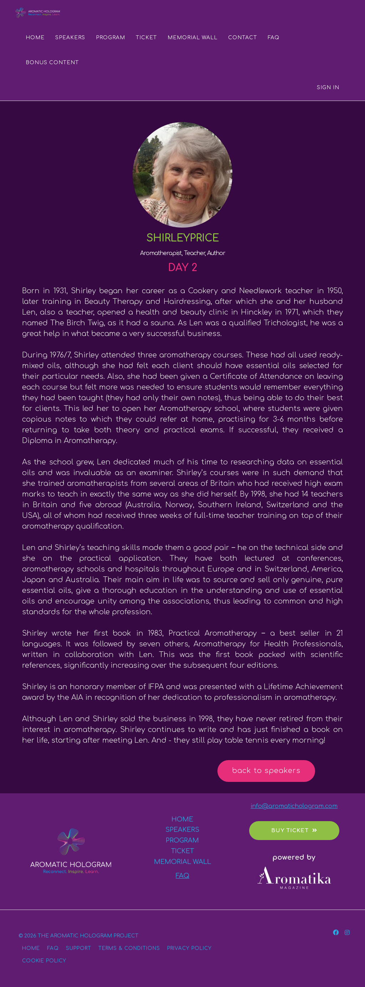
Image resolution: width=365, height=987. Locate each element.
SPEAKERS (70, 37)
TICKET (146, 37)
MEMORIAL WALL (192, 37)
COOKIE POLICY (44, 960)
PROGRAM (110, 37)
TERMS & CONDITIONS (129, 948)
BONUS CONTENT (52, 62)
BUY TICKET (294, 831)
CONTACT (242, 37)
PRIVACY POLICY (189, 948)
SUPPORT (78, 948)
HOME (35, 37)
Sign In (328, 87)
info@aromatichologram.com (294, 806)
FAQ (273, 37)
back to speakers (266, 771)
